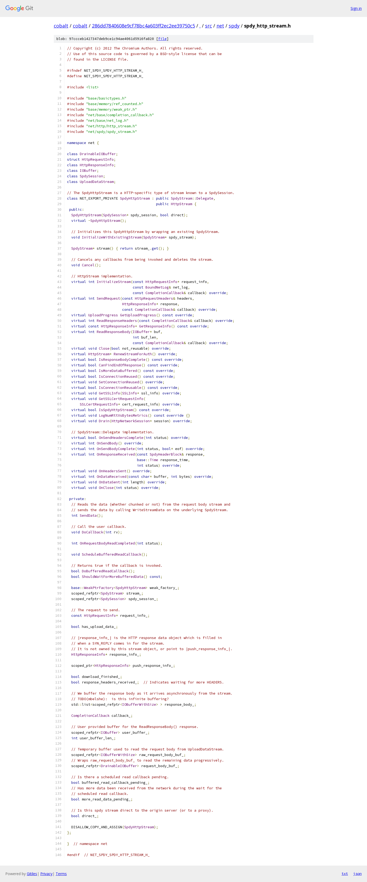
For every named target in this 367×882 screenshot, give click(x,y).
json (357, 873)
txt (345, 873)
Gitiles (32, 873)
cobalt (61, 25)
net (220, 25)
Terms (61, 873)
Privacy (46, 873)
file (162, 39)
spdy (234, 25)
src (208, 25)
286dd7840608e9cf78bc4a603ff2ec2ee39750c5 (143, 25)
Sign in (356, 8)
